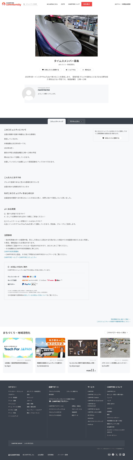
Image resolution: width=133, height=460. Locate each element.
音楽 (28, 394)
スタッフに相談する (72, 391)
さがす (63, 4)
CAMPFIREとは (111, 391)
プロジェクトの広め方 (55, 415)
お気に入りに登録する (50, 69)
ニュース (109, 397)
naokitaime (44, 89)
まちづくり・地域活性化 (34, 391)
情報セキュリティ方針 (113, 424)
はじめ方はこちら (52, 4)
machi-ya (90, 424)
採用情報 (51, 455)
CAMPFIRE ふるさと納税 (94, 412)
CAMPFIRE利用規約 (11, 251)
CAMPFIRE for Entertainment (92, 405)
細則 (108, 414)
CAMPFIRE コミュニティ (94, 394)
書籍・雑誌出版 (31, 407)
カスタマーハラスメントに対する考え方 (115, 431)
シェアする (72, 70)
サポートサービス (77, 409)
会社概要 (41, 455)
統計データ (75, 415)
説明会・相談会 (76, 406)
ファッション (12, 404)
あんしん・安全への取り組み (115, 394)
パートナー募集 (63, 455)
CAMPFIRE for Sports (94, 409)
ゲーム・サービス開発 (14, 407)
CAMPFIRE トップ (73, 4)
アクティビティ (76, 121)
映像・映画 (30, 404)
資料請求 (86, 4)
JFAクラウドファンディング (95, 421)
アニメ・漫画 (12, 400)
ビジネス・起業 (12, 410)
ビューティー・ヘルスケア (34, 410)
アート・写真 (12, 413)
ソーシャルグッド (13, 416)
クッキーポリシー (112, 435)
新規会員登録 (126, 4)
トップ (56, 121)
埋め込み (88, 70)
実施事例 (74, 412)
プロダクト (11, 394)
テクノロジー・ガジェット (15, 391)
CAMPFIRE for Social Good (95, 400)
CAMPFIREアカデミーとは (56, 406)
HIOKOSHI (90, 418)
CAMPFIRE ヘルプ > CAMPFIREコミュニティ (20, 257)
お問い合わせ (111, 404)
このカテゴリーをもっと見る (116, 332)
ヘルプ (109, 400)
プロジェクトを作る (54, 391)
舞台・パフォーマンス (33, 413)
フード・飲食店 (12, 397)
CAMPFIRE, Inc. (29, 455)
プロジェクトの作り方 (55, 412)
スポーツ (29, 400)
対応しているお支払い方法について (35, 295)
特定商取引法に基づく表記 (120, 319)
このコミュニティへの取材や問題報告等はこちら (113, 321)
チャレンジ (30, 397)
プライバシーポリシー (113, 417)
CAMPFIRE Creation (93, 397)
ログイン (117, 4)
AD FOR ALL (91, 415)
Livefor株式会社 (28, 443)
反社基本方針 (111, 427)
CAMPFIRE (91, 391)
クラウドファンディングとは (57, 409)
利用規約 (109, 411)
